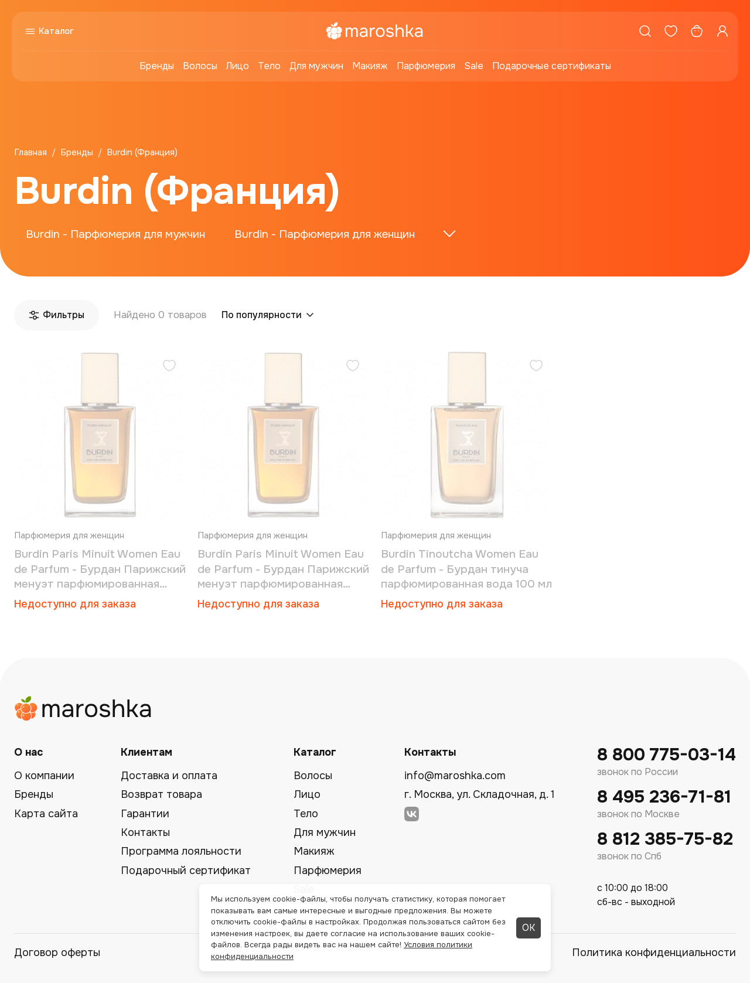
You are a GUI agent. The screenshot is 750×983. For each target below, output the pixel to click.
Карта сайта (46, 813)
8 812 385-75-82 (665, 839)
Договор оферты (57, 952)
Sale (473, 66)
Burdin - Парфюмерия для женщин (324, 234)
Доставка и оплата (169, 775)
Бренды (156, 66)
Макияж (370, 66)
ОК (528, 927)
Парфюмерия (426, 66)
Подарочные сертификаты (551, 66)
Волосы (200, 66)
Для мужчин (316, 66)
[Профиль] (722, 31)
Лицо (237, 66)
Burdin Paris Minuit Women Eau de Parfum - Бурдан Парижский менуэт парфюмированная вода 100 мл (100, 569)
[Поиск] (645, 31)
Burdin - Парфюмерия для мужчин (115, 234)
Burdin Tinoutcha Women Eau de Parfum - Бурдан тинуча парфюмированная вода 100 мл (466, 569)
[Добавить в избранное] (169, 367)
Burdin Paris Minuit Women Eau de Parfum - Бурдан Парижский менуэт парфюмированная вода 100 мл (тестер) (283, 569)
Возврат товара (161, 794)
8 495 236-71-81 (664, 797)
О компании (44, 775)
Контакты (145, 832)
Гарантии (145, 813)
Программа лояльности (181, 851)
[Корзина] (697, 31)
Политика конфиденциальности (654, 952)
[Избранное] (671, 31)
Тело (269, 66)
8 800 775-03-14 (666, 754)
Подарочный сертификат (186, 870)
